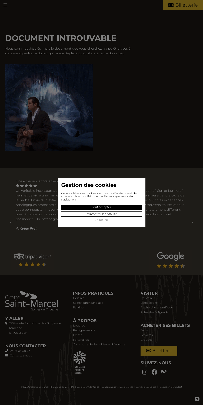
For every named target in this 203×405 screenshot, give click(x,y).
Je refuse (101, 220)
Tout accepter (101, 207)
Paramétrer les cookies (101, 214)
